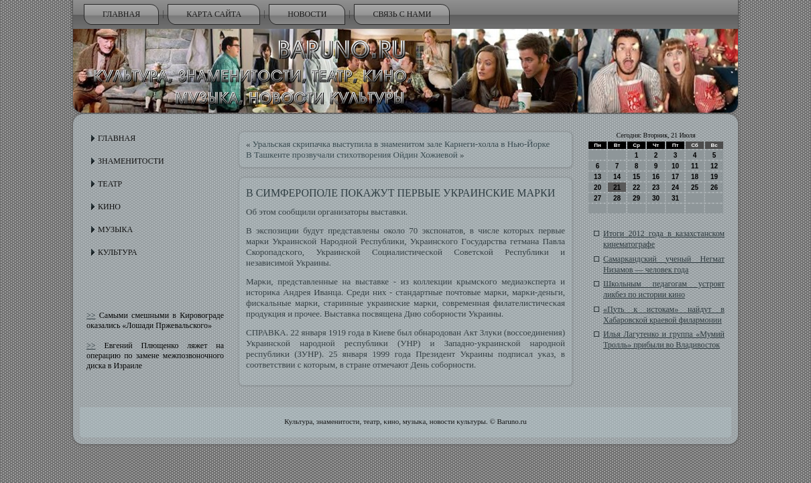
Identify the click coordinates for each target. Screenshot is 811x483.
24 (675, 187)
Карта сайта (213, 14)
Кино (109, 206)
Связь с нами (402, 14)
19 (714, 176)
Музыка (115, 229)
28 (617, 198)
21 (617, 187)
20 (597, 187)
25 (694, 187)
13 (597, 176)
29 (636, 198)
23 (656, 187)
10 (675, 166)
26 (714, 187)
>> (91, 315)
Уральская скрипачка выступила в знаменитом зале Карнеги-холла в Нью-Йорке (401, 144)
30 (656, 198)
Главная (121, 14)
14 (617, 176)
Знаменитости (131, 161)
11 (694, 166)
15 (636, 176)
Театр (110, 184)
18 (694, 176)
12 (714, 166)
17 (675, 176)
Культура (117, 252)
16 (656, 176)
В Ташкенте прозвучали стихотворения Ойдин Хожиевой (352, 155)
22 (636, 187)
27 (597, 198)
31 (675, 198)
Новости (307, 14)
